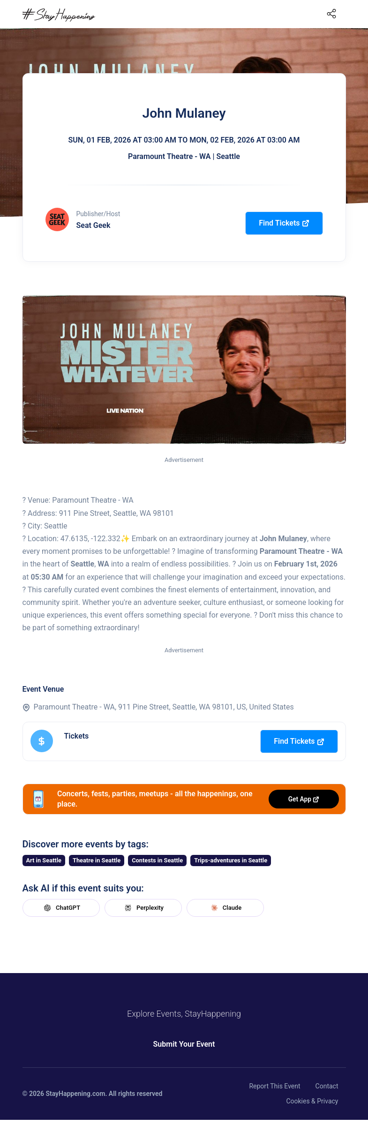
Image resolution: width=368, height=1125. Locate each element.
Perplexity (143, 908)
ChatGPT (61, 908)
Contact (326, 1086)
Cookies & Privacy (312, 1101)
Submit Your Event (184, 1044)
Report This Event (274, 1086)
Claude (225, 908)
